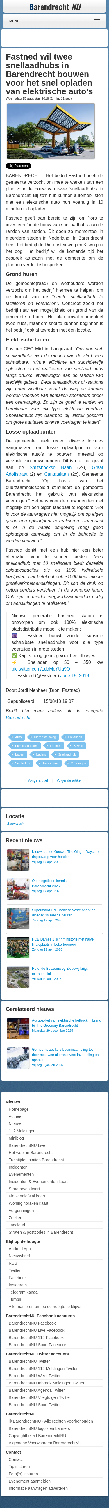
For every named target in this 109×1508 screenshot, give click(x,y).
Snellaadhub (67, 754)
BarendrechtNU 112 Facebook (36, 1337)
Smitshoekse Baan (51, 467)
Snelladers (22, 763)
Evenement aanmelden (30, 1481)
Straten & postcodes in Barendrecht (41, 1232)
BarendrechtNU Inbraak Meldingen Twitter (46, 1383)
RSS (13, 1263)
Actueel (15, 1116)
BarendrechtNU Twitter (29, 1361)
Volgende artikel (68, 780)
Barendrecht (18, 717)
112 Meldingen (22, 1131)
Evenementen (21, 1174)
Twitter (15, 1270)
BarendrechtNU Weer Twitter (34, 1375)
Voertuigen (78, 763)
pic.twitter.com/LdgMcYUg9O (41, 668)
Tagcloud (17, 1225)
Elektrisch (75, 737)
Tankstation (50, 763)
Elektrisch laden (26, 745)
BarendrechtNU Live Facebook (36, 1330)
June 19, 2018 (74, 675)
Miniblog (16, 1138)
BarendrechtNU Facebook (32, 1323)
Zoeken (15, 1217)
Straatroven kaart (24, 1188)
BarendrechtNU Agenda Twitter (37, 1390)
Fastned (56, 745)
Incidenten (18, 1167)
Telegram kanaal (24, 1292)
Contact (16, 1459)
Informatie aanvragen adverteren (38, 1488)
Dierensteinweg (45, 737)
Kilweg (78, 745)
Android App (20, 1248)
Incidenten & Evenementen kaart (38, 1181)
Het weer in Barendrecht (31, 1152)
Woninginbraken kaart (28, 1203)
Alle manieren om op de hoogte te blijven (46, 1306)
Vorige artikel (38, 780)
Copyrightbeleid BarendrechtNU (37, 1435)
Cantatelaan (56, 474)
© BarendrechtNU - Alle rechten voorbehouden (51, 1421)
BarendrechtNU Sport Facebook (38, 1344)
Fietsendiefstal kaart (27, 1196)
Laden (19, 754)
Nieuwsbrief (19, 1256)
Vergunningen (21, 1210)
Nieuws (15, 1123)
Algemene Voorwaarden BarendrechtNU (45, 1443)
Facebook (17, 1277)
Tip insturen (19, 1466)
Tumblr (15, 1299)
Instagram (18, 1285)
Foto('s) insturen (23, 1474)
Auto (18, 737)
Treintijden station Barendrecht (36, 1160)
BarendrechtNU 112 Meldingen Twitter (43, 1368)
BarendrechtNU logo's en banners (39, 1428)
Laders (41, 754)
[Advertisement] (59, 38)
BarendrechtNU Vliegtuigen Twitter (40, 1397)
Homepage (19, 1109)
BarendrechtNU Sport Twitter (35, 1404)
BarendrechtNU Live (27, 1145)
